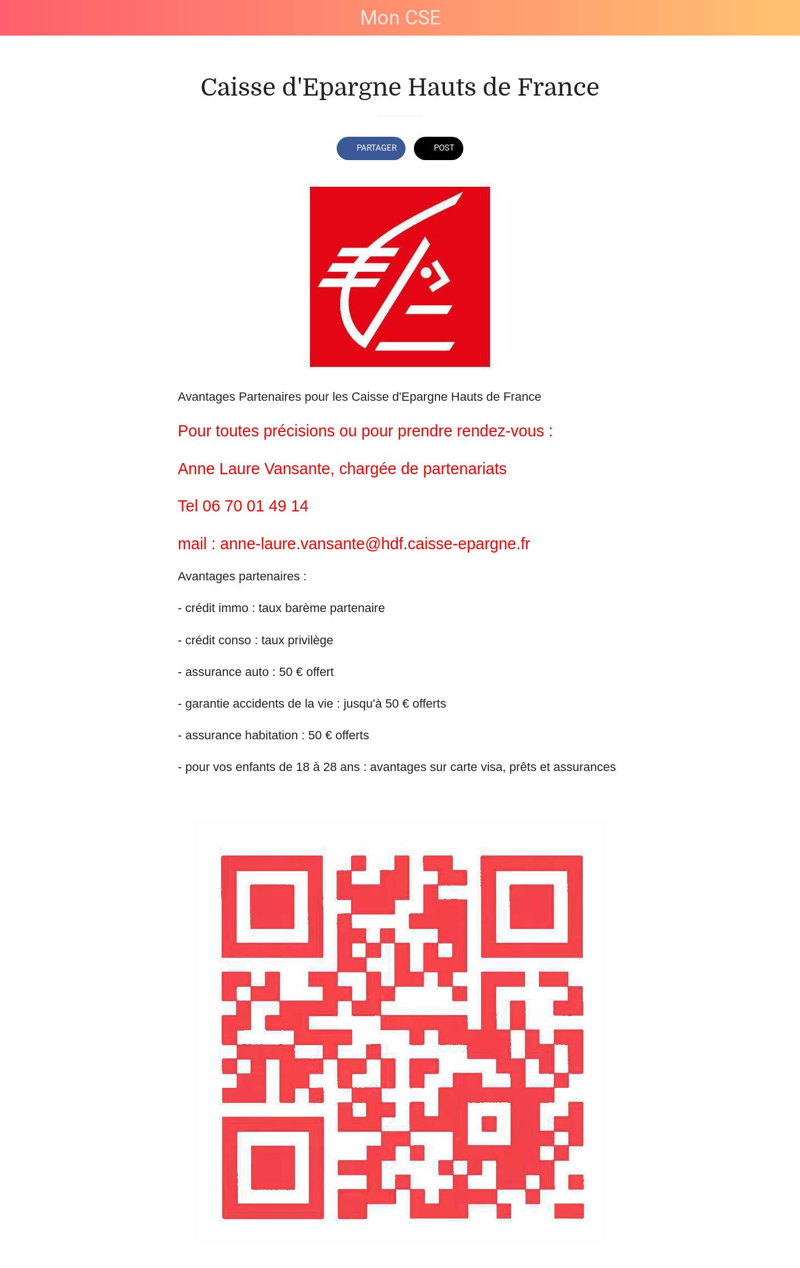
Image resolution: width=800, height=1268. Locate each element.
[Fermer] (22, 17)
